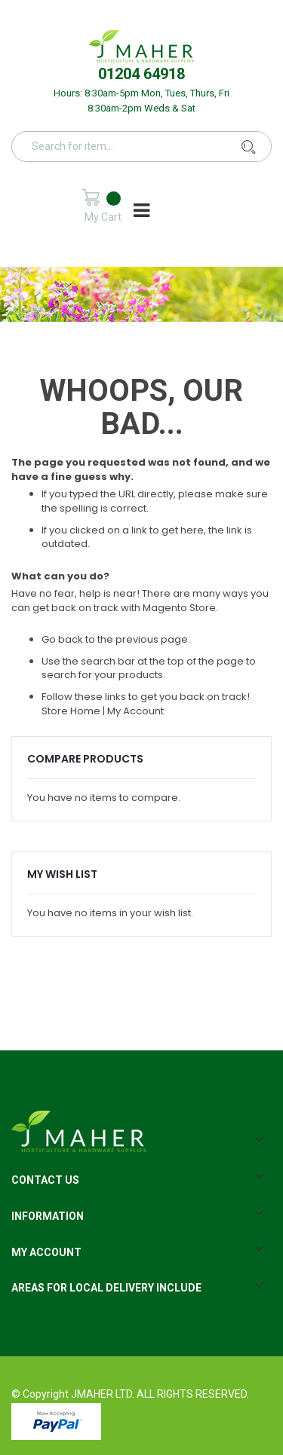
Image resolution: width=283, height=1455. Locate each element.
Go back (62, 639)
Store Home (71, 711)
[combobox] (151, 146)
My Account (135, 711)
